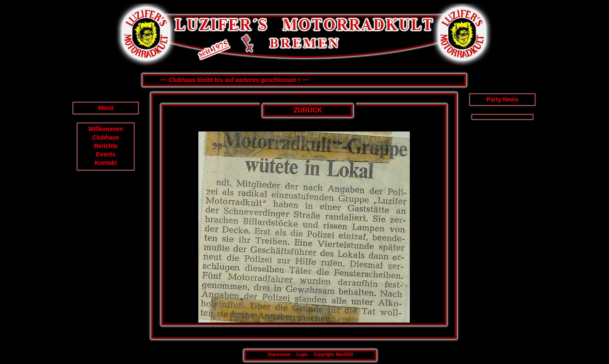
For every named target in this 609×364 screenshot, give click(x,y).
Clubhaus (105, 137)
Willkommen (105, 129)
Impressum (279, 354)
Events (105, 154)
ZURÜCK (308, 110)
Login (302, 354)
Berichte (106, 145)
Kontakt (106, 162)
